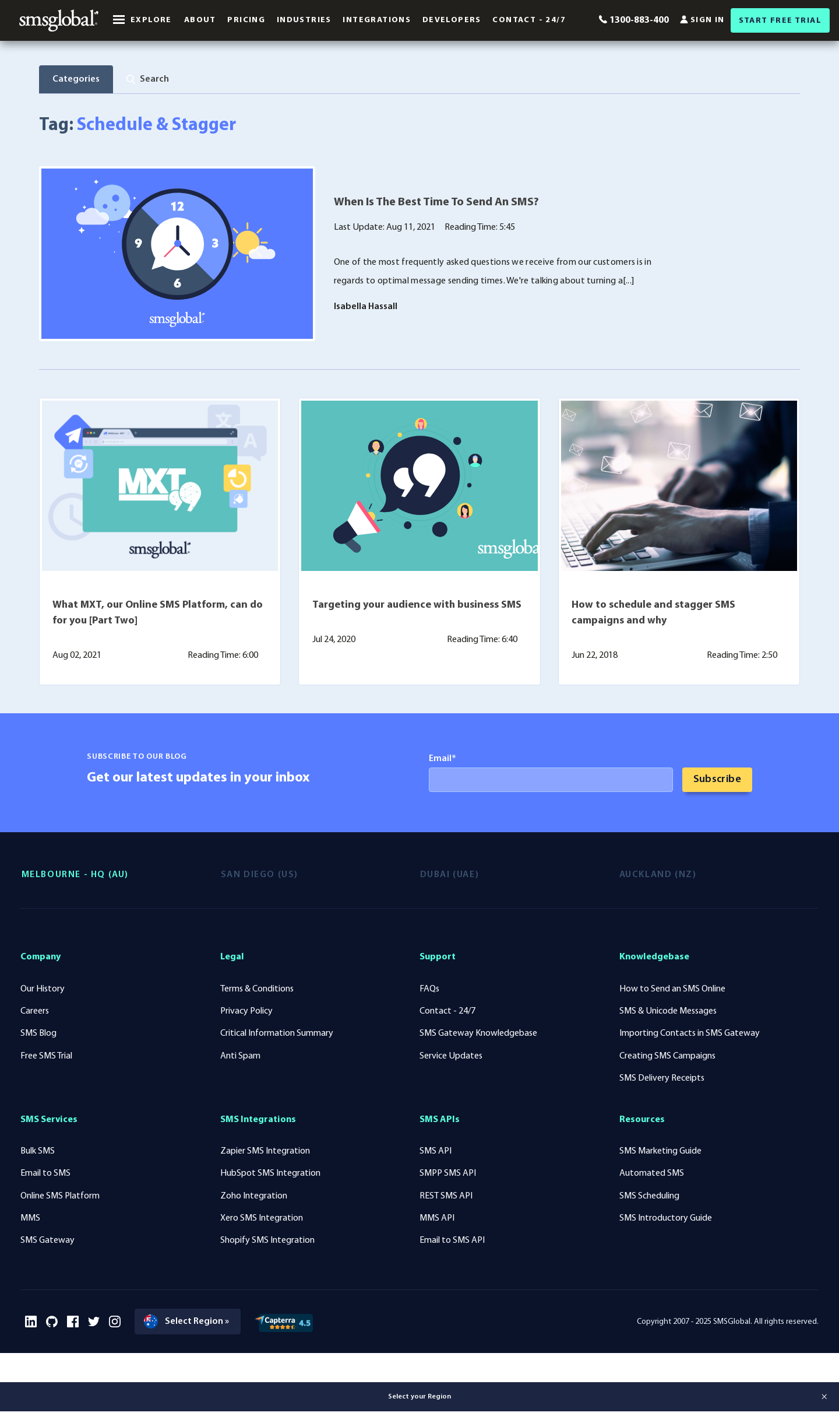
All (52, 115)
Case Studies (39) (569, 115)
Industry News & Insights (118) (134, 115)
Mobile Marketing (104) (357, 115)
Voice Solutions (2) (658, 115)
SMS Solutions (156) (252, 115)
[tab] (149, 79)
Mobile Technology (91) (469, 115)
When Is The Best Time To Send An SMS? (436, 241)
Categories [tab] (76, 79)
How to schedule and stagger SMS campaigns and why (653, 650)
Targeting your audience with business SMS (416, 643)
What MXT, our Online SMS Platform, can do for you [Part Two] (157, 650)
